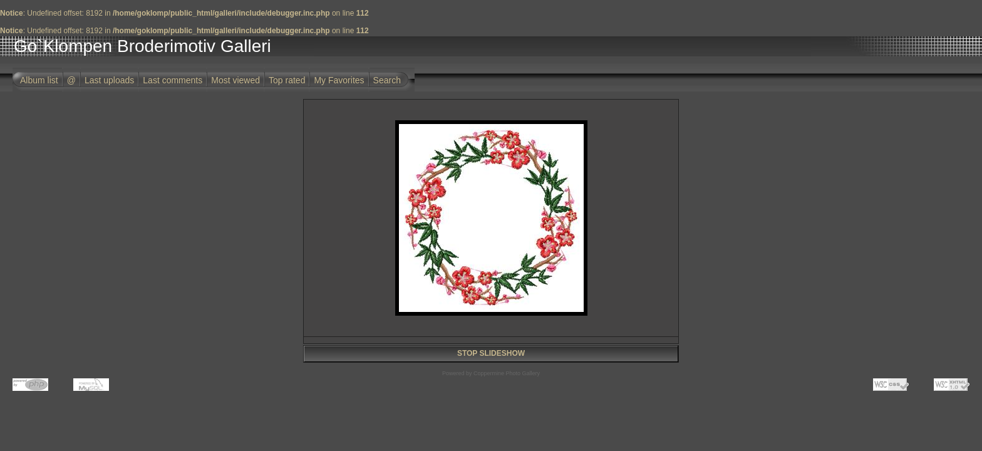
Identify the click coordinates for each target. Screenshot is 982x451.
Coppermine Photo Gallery (506, 373)
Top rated (287, 80)
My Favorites (339, 80)
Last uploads (109, 80)
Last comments (172, 80)
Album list (39, 80)
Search (387, 80)
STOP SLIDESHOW (491, 353)
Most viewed (235, 80)
